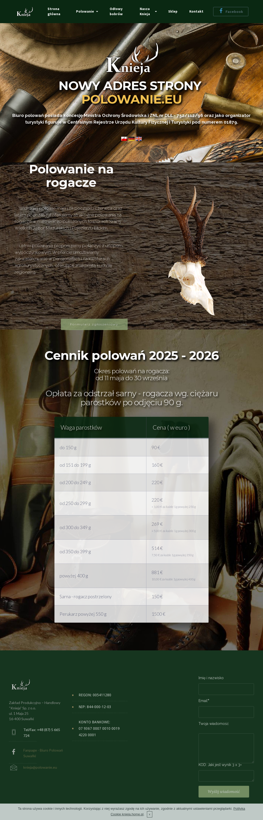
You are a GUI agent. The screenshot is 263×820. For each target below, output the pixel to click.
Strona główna (54, 11)
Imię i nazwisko (211, 681)
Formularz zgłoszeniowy (94, 331)
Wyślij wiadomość (224, 798)
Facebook (231, 11)
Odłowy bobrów (117, 11)
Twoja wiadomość (214, 727)
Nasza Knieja (145, 11)
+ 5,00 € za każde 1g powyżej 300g (174, 534)
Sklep (172, 11)
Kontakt (196, 11)
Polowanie (85, 11)
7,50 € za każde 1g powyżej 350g (172, 558)
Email (203, 704)
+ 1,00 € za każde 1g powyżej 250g (174, 509)
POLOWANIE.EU (131, 99)
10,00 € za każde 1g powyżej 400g (173, 582)
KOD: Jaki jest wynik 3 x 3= (220, 768)
